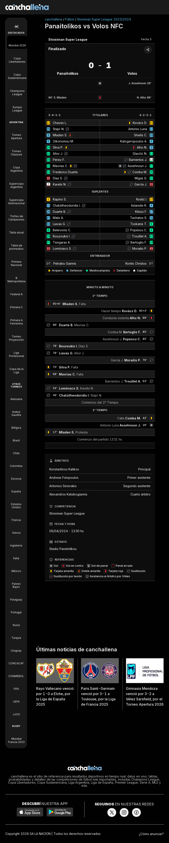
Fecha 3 (146, 39)
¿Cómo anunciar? (151, 834)
